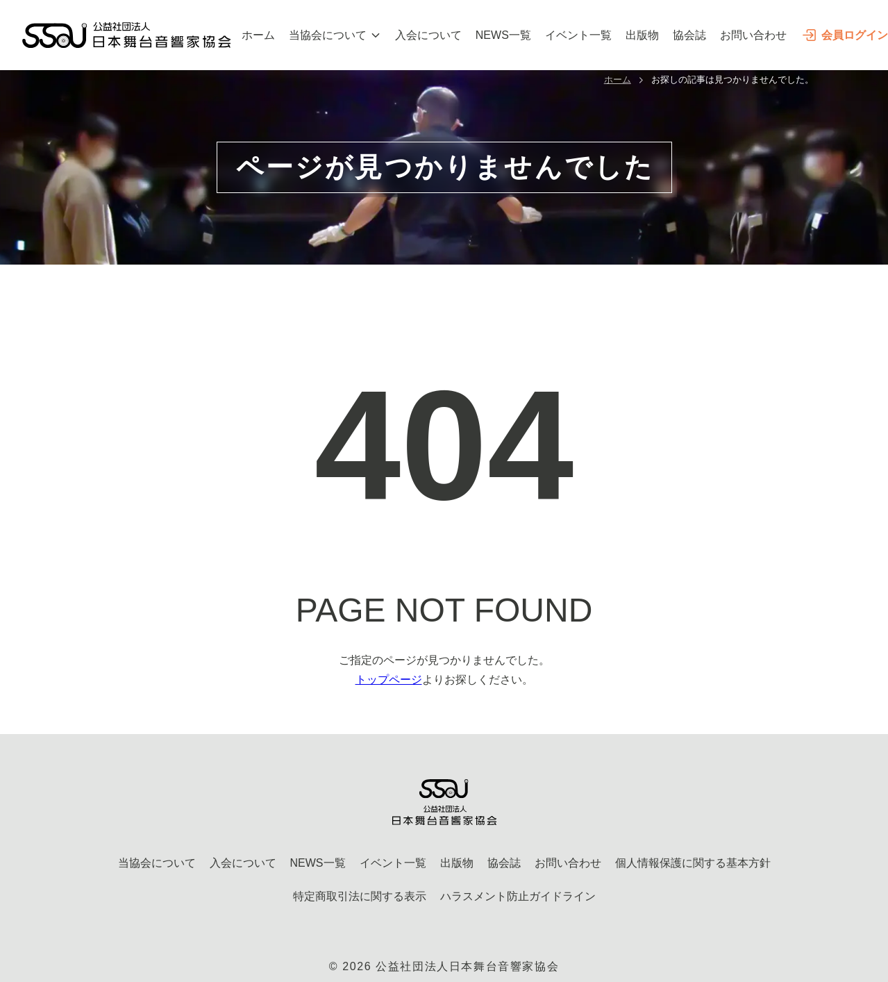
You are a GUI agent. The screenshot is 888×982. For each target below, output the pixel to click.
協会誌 (689, 35)
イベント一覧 (578, 35)
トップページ (388, 679)
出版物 (642, 35)
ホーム (258, 35)
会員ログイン (844, 35)
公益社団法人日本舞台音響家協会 (467, 966)
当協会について (335, 35)
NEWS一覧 (503, 35)
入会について (428, 35)
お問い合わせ (753, 35)
